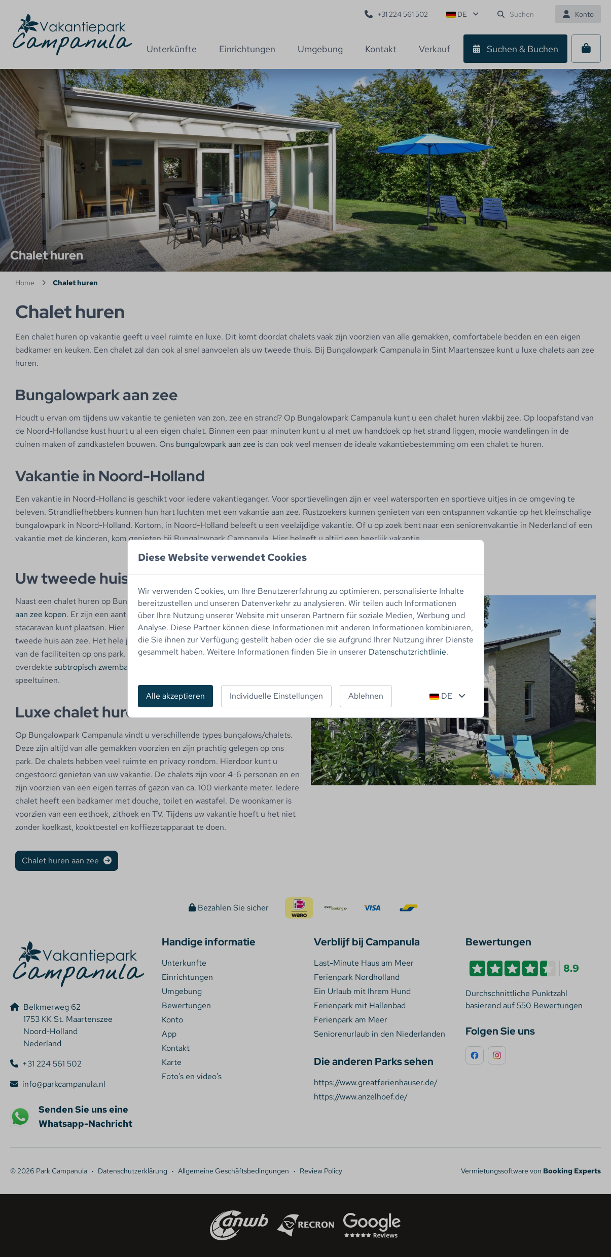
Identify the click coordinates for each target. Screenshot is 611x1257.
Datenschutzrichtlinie (407, 651)
